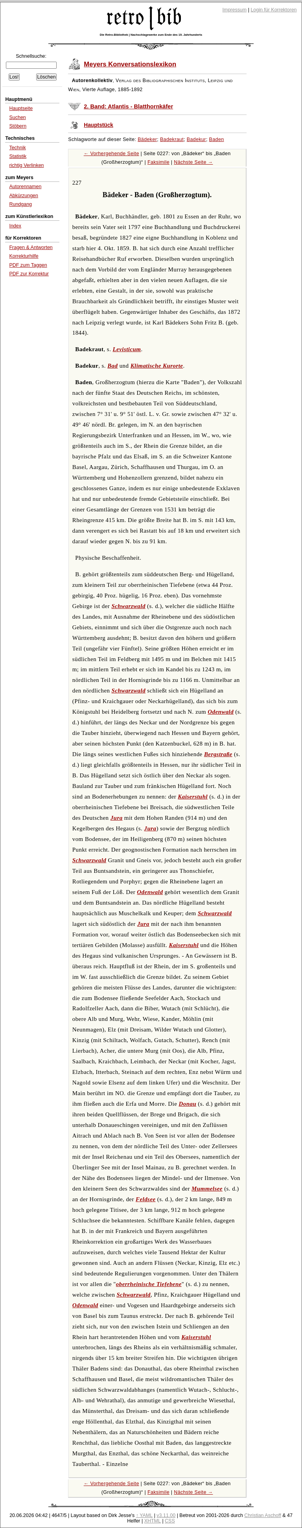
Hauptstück (98, 125)
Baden (216, 139)
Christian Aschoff (262, 1515)
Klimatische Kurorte (157, 366)
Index (15, 226)
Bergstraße (218, 754)
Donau (187, 1104)
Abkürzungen (23, 195)
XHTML (152, 1521)
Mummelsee (207, 1188)
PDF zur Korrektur (29, 274)
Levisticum (127, 349)
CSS (170, 1521)
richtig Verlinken (26, 165)
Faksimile (158, 162)
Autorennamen (25, 186)
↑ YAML (144, 1515)
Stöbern (17, 126)
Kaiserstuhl (193, 796)
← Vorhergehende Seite (111, 153)
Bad (112, 366)
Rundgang (20, 204)
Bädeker (147, 139)
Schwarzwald (128, 606)
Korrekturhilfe (23, 256)
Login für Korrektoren (273, 10)
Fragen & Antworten (30, 247)
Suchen (17, 117)
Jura (116, 818)
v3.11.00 (166, 1515)
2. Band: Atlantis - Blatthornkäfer (128, 106)
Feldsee (146, 1199)
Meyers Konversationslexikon (130, 64)
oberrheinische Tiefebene (149, 1284)
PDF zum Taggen (28, 265)
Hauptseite (21, 108)
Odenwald (221, 712)
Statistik (17, 156)
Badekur (196, 139)
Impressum (235, 10)
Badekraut (172, 139)
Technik (17, 147)
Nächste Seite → (193, 162)
